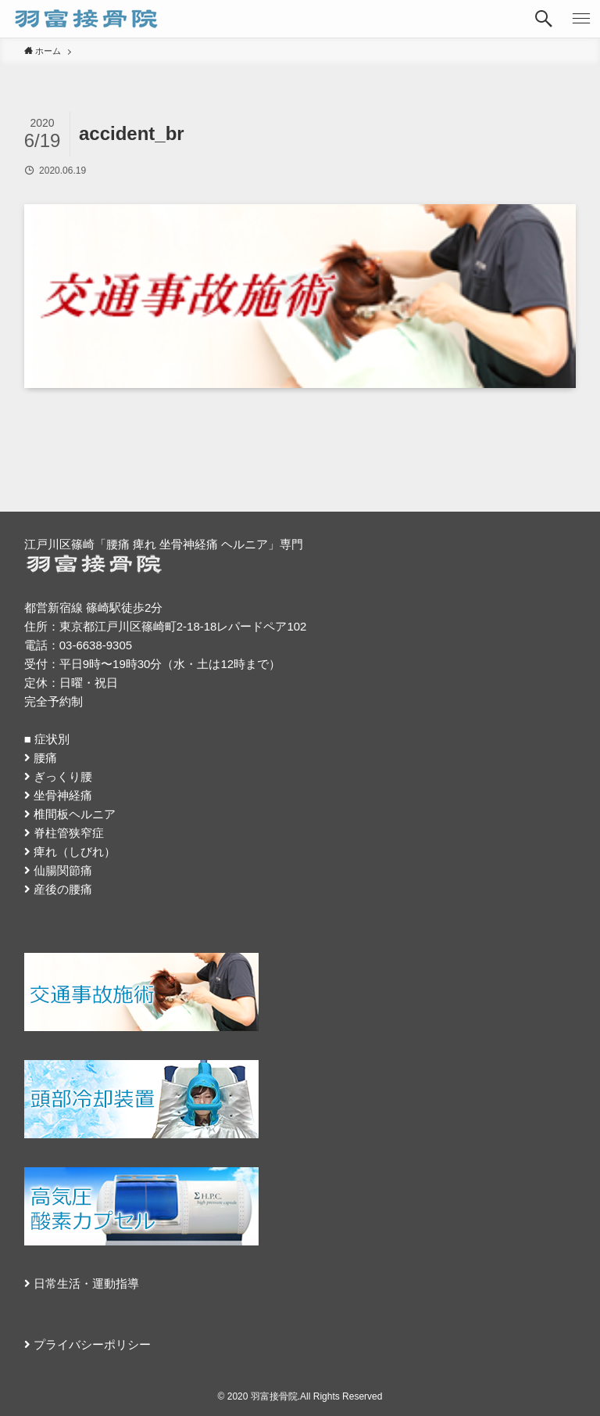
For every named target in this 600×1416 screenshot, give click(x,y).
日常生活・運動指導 (86, 1283)
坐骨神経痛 (63, 795)
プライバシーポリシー (92, 1344)
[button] (543, 19)
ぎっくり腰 (63, 776)
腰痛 (45, 757)
